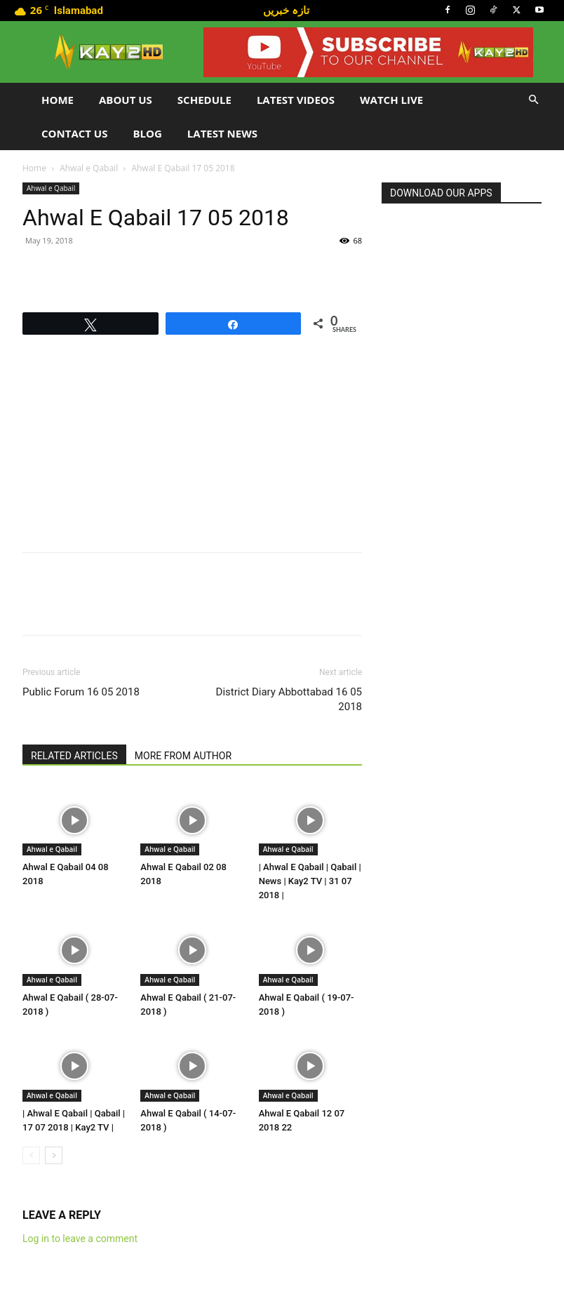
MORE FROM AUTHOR (183, 755)
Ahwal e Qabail (89, 168)
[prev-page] (31, 1155)
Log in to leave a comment (79, 1238)
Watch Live (391, 100)
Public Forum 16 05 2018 (81, 692)
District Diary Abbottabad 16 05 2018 (289, 699)
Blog (147, 133)
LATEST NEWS (222, 133)
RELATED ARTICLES (74, 755)
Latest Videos (296, 100)
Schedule (204, 100)
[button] (533, 100)
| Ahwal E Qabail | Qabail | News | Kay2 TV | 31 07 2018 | (310, 881)
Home (57, 100)
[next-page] (53, 1155)
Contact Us (74, 133)
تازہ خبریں (286, 10)
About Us (125, 100)
